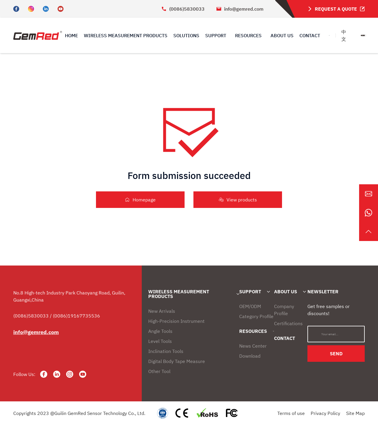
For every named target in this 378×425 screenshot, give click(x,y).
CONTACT (309, 35)
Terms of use (291, 413)
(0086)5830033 (183, 9)
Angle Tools (160, 331)
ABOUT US (282, 35)
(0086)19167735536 (76, 316)
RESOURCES (253, 331)
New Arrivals (161, 311)
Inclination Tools (165, 351)
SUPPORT (250, 291)
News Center (253, 346)
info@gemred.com (239, 9)
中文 (343, 35)
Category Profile (256, 316)
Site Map (355, 413)
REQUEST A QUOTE (336, 9)
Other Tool (159, 371)
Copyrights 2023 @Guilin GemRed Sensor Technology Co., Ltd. (79, 413)
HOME (71, 35)
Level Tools (160, 341)
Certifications (288, 323)
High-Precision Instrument (176, 321)
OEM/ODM (250, 306)
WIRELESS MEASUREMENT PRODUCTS (125, 35)
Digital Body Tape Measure (176, 361)
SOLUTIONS (186, 35)
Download (249, 356)
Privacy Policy (325, 413)
